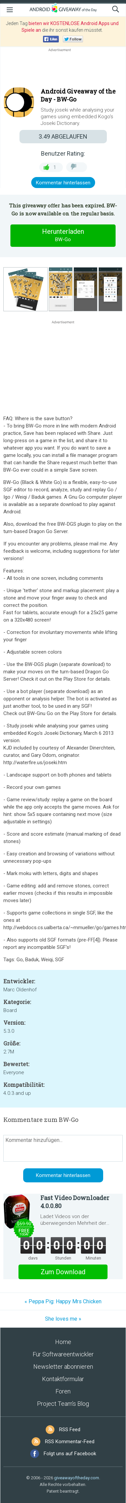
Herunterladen (63, 235)
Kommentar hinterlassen (63, 183)
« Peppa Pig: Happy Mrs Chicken (63, 1301)
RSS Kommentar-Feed (69, 1442)
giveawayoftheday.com (76, 1477)
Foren (63, 1391)
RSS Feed (69, 1430)
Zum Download (63, 1272)
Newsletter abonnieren (63, 1366)
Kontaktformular (63, 1378)
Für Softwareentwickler (63, 1354)
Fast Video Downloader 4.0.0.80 (74, 1202)
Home (63, 1341)
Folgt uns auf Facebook (70, 1454)
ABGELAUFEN (63, 136)
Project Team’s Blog (63, 1403)
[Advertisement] (63, 69)
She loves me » (63, 1319)
